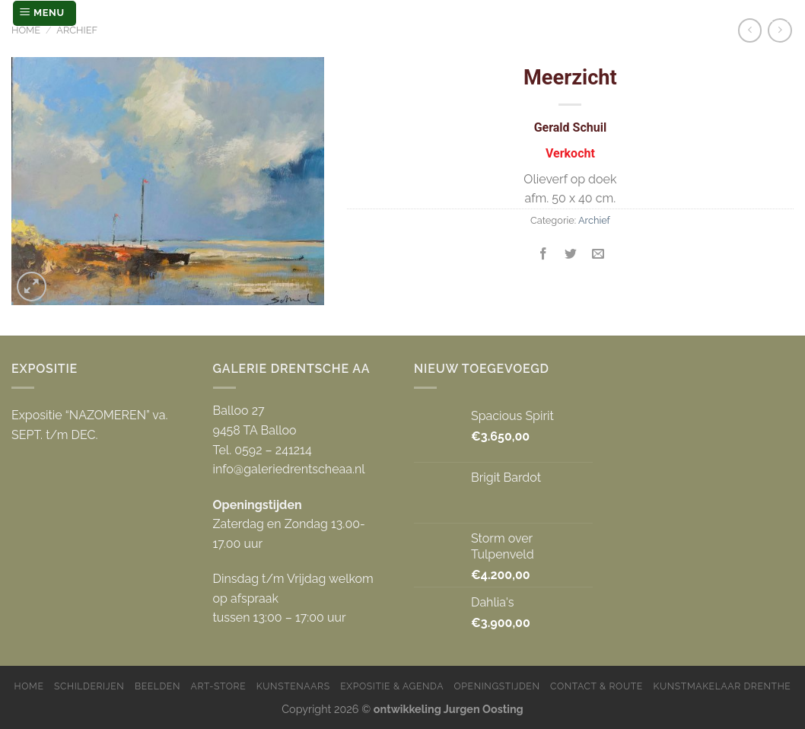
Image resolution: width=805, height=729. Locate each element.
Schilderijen (89, 686)
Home (25, 30)
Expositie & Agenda (392, 686)
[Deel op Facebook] (543, 254)
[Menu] (44, 13)
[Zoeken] (780, 13)
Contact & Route (596, 686)
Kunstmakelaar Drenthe (722, 686)
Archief (76, 30)
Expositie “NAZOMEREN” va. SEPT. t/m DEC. (89, 425)
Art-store (219, 686)
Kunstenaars (293, 686)
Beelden (157, 686)
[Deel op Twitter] (571, 254)
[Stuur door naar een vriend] (598, 254)
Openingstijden (497, 686)
